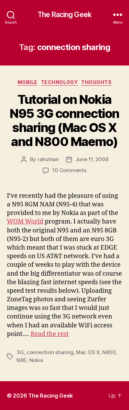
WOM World (25, 222)
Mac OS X (88, 352)
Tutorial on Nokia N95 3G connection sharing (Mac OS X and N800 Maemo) (64, 120)
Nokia (36, 360)
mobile (27, 82)
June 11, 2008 (91, 159)
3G (20, 352)
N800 (109, 352)
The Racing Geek (64, 14)
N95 (21, 360)
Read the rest (50, 334)
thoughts (96, 82)
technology (59, 82)
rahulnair (48, 159)
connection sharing (49, 352)
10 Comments (69, 170)
